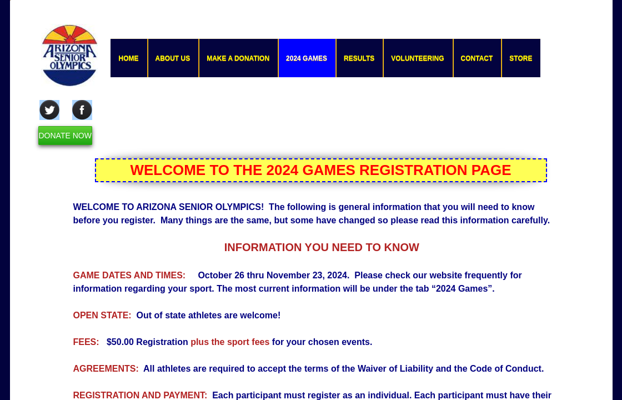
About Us (173, 58)
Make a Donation (238, 58)
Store (520, 58)
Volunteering (417, 58)
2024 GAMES (306, 58)
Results (359, 58)
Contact (477, 58)
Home (129, 58)
